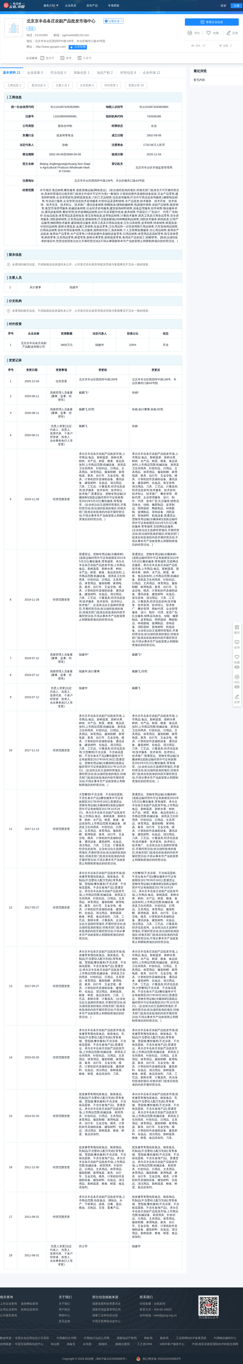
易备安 (71, 1344)
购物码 (103, 1344)
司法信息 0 (58, 72)
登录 (223, 5)
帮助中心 (64, 1315)
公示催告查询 (8, 1315)
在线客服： (152, 1303)
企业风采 (70, 5)
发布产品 (92, 5)
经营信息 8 (128, 72)
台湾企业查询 (8, 1309)
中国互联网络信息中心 (29, 1344)
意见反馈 (64, 1321)
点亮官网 (78, 47)
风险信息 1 (81, 72)
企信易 (87, 1344)
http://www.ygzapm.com (51, 46)
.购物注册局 (122, 1344)
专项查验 (113, 5)
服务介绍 (49, 5)
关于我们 (64, 1303)
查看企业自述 (212, 22)
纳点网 (55, 1344)
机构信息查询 (29, 1309)
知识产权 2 (105, 72)
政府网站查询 (29, 1303)
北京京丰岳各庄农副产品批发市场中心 (61, 21)
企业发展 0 (35, 72)
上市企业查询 (8, 1303)
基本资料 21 (11, 72)
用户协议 (64, 1309)
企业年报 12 (151, 72)
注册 (236, 5)
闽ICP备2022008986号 (110, 1358)
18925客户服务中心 (172, 1344)
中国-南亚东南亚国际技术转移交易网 (215, 1344)
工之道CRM (144, 1344)
